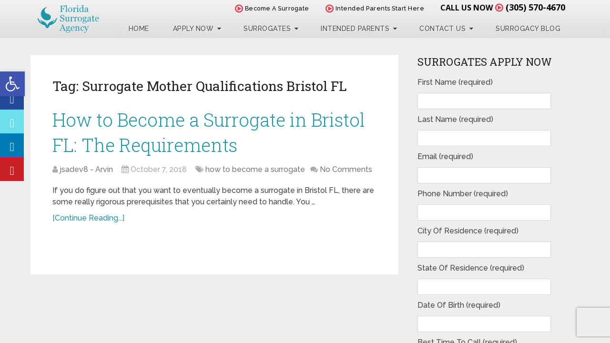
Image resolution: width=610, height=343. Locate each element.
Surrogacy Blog (528, 28)
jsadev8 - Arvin (86, 169)
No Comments (346, 169)
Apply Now (193, 28)
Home (139, 28)
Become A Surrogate (272, 8)
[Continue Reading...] (88, 217)
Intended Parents (355, 28)
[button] (12, 83)
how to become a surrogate (255, 169)
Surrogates (267, 28)
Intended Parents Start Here (375, 8)
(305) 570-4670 (535, 7)
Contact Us (442, 28)
